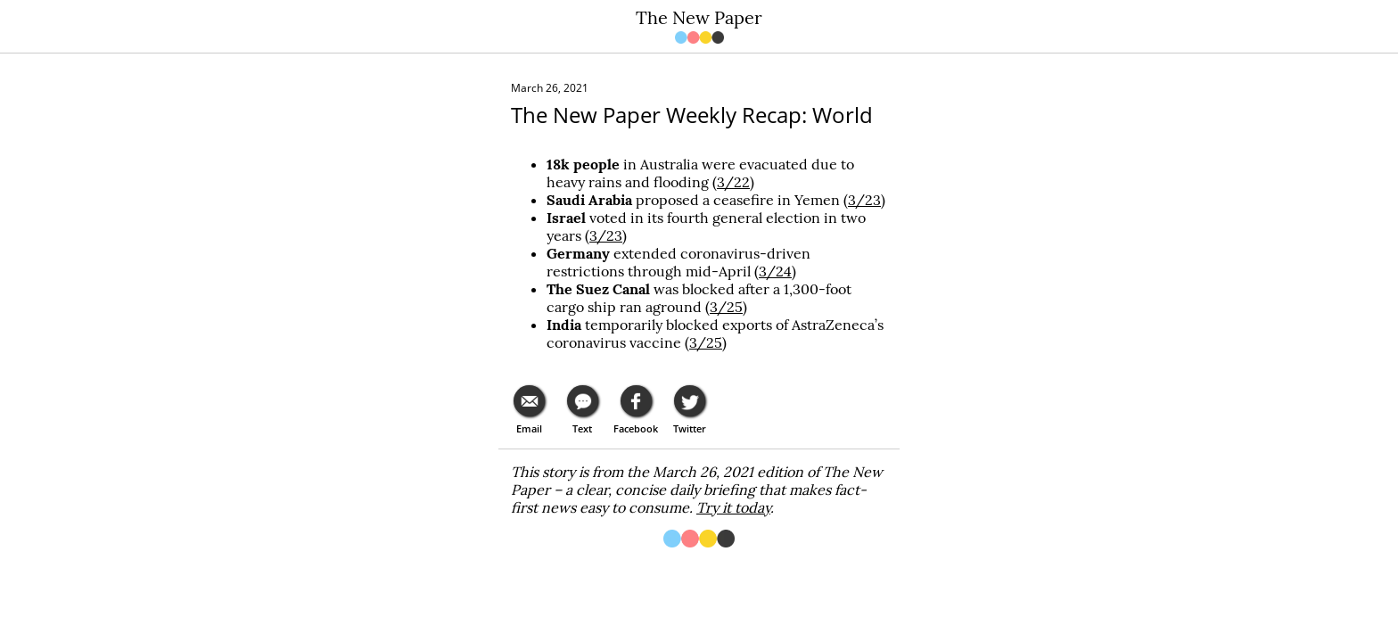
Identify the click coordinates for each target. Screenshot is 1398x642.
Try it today (733, 507)
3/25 (726, 307)
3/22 (733, 182)
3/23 (864, 200)
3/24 (775, 271)
